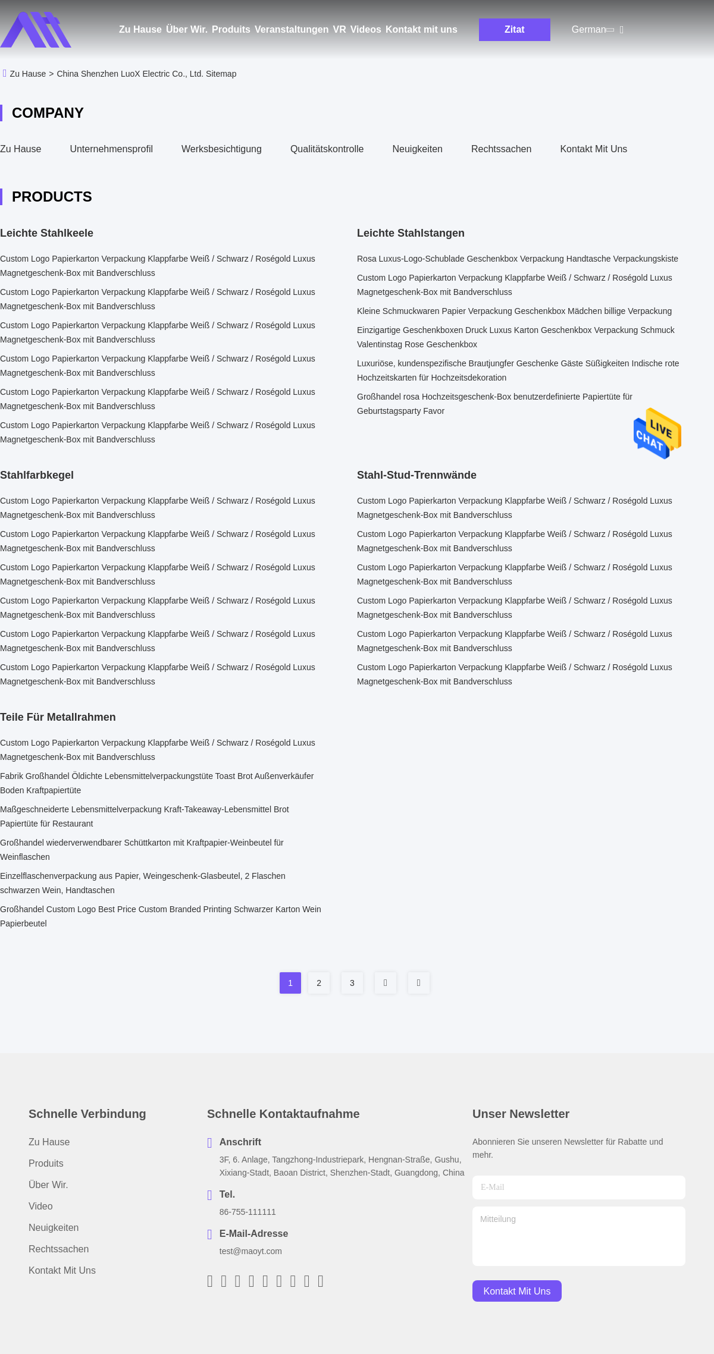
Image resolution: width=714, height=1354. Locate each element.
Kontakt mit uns (422, 29)
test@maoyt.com (251, 1251)
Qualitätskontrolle (327, 149)
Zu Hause (140, 29)
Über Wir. (187, 29)
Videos (365, 29)
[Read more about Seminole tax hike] (385, 983)
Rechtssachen (501, 149)
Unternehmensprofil (111, 149)
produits (46, 1163)
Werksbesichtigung (221, 149)
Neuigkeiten (418, 149)
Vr (339, 29)
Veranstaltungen (291, 29)
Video (41, 1206)
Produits (231, 29)
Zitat (515, 29)
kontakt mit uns (517, 1291)
